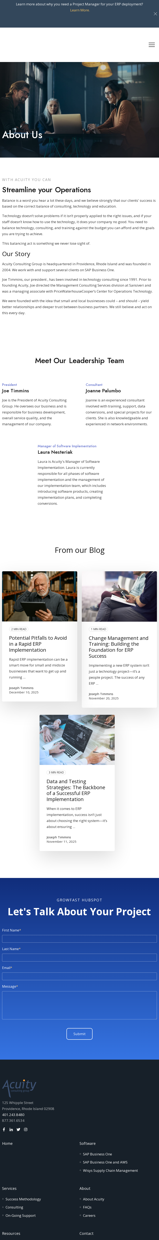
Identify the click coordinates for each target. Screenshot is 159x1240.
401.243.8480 (13, 1085)
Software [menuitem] (88, 1114)
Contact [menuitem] (87, 1204)
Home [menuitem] (7, 1114)
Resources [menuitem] (11, 1204)
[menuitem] (97, 1125)
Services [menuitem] (9, 1159)
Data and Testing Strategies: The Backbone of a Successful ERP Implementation (76, 761)
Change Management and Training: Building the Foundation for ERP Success (118, 618)
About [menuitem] (85, 1159)
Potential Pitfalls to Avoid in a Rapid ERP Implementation (38, 614)
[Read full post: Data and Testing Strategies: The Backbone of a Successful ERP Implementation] (77, 711)
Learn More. (80, 10)
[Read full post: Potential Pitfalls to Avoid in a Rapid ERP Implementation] (39, 567)
